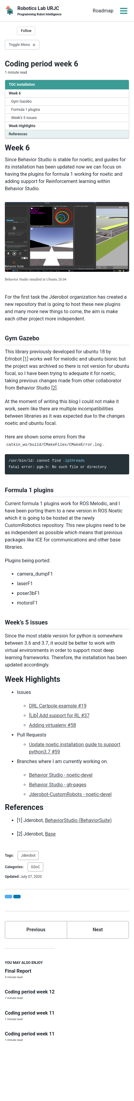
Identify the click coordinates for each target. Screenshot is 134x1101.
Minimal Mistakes (73, 1089)
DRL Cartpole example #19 (58, 706)
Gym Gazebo (21, 101)
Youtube (53, 1080)
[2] (54, 388)
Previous (35, 929)
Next (98, 929)
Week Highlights (22, 126)
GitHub (32, 1080)
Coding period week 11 (30, 1013)
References (18, 134)
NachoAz (115, 1089)
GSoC (35, 867)
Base (50, 834)
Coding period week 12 (30, 992)
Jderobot (28, 855)
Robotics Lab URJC (39, 11)
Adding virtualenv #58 (52, 725)
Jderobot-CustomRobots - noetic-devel (70, 794)
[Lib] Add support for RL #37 (59, 715)
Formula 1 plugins (25, 110)
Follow (26, 31)
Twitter (12, 1080)
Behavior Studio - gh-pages (58, 785)
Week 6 (15, 93)
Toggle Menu (19, 45)
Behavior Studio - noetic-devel (61, 775)
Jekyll (55, 1089)
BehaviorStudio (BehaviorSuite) (78, 820)
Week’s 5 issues (24, 118)
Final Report (18, 971)
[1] (25, 359)
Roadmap (103, 11)
